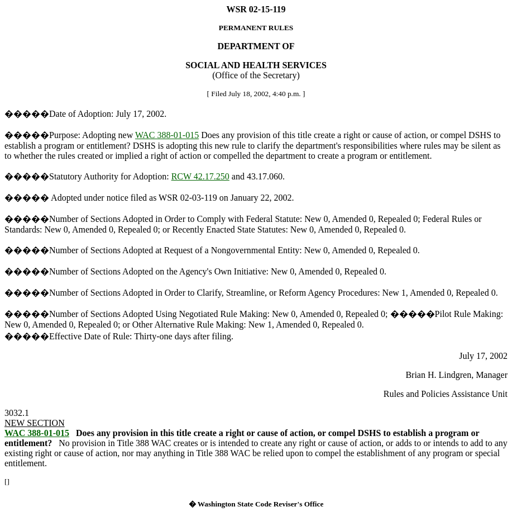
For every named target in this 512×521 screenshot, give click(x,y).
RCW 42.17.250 (200, 176)
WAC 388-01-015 (167, 135)
